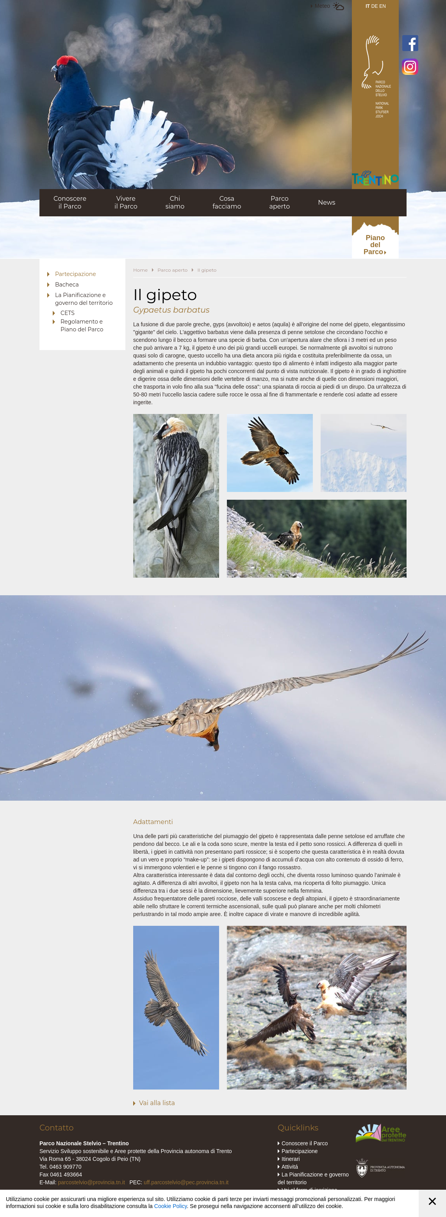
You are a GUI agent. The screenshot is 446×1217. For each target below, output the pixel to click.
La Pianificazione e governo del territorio (84, 299)
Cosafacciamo (226, 202)
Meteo (322, 6)
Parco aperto (172, 270)
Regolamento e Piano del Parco (82, 325)
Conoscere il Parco (305, 1143)
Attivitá (290, 1167)
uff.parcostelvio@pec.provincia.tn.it (186, 1182)
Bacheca (67, 284)
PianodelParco (374, 245)
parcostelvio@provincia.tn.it (91, 1182)
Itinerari (291, 1159)
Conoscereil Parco (70, 202)
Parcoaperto (279, 202)
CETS (68, 313)
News (326, 202)
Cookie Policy (170, 1206)
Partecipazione (75, 274)
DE (374, 6)
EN (382, 6)
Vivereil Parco (125, 202)
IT (368, 6)
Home (140, 270)
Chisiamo (175, 202)
